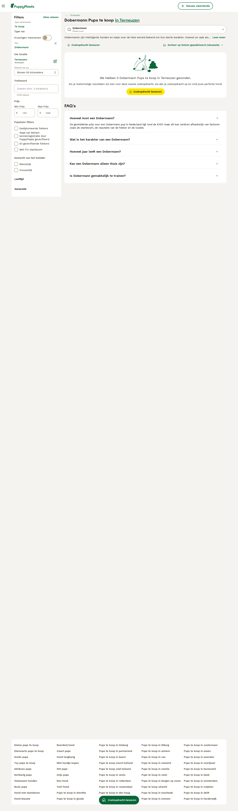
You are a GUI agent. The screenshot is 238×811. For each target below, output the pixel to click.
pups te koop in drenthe (71, 792)
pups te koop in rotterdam (115, 780)
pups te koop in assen (197, 751)
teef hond (63, 786)
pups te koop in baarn (112, 757)
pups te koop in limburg (113, 745)
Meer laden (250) (48, 194)
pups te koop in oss (153, 757)
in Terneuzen (127, 83)
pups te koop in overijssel (199, 763)
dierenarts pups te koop (29, 751)
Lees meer (219, 100)
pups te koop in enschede (157, 792)
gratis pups (21, 757)
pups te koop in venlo (112, 774)
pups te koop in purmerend (115, 751)
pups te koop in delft (196, 792)
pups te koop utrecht (154, 786)
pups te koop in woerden (199, 757)
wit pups (62, 768)
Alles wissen (51, 80)
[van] (24, 260)
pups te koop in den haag (114, 792)
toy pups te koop (24, 763)
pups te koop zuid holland (115, 768)
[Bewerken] (55, 208)
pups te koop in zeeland (156, 763)
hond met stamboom (27, 792)
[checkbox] (16, 135)
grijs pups (63, 774)
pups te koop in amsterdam (201, 780)
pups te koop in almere (155, 751)
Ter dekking (24, 100)
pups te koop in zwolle (155, 768)
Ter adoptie (41, 92)
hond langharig (66, 757)
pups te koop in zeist (154, 774)
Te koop (22, 92)
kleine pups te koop (26, 745)
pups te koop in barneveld (200, 768)
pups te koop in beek (197, 774)
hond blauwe (22, 798)
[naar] (48, 260)
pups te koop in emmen (155, 798)
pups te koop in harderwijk (200, 798)
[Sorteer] (193, 108)
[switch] (47, 113)
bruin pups (20, 786)
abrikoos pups (22, 768)
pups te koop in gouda (70, 798)
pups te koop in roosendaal (115, 786)
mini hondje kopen (68, 763)
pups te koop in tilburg (155, 745)
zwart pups (64, 751)
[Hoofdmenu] (3, 6)
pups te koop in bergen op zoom (161, 780)
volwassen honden (25, 780)
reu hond (62, 780)
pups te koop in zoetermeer (201, 745)
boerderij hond (65, 745)
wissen (54, 119)
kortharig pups (23, 774)
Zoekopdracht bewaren (83, 107)
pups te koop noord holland (116, 763)
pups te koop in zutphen (198, 786)
